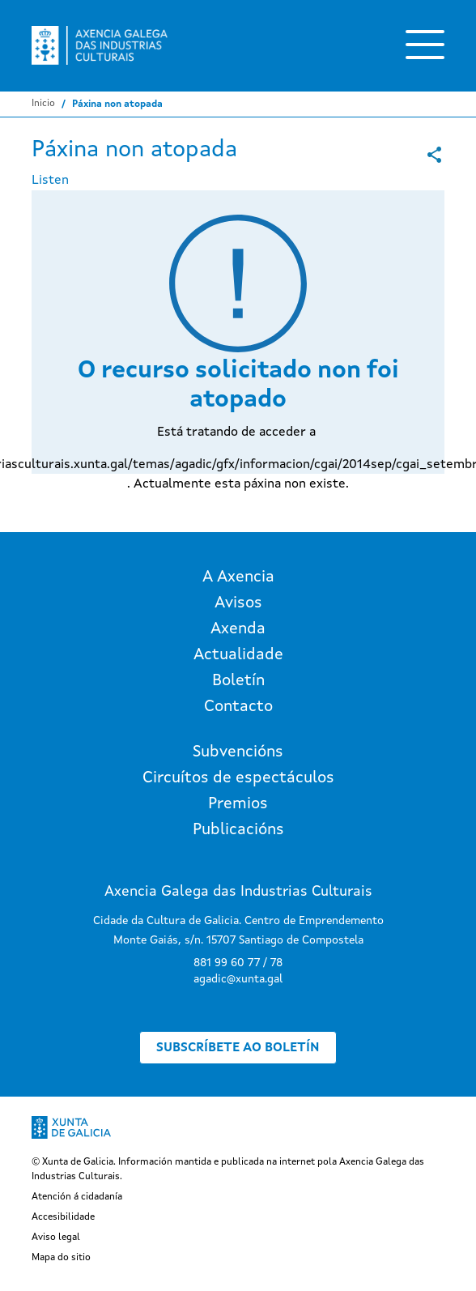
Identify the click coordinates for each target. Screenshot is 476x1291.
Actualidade (238, 655)
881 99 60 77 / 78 (238, 963)
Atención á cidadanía (77, 1197)
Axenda (238, 629)
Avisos (238, 603)
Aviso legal (56, 1237)
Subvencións (238, 752)
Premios (238, 804)
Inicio (43, 104)
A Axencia (238, 577)
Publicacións (238, 830)
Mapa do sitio (61, 1258)
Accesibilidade (63, 1217)
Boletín (238, 681)
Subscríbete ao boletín (238, 1048)
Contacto (238, 707)
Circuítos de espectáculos (238, 778)
